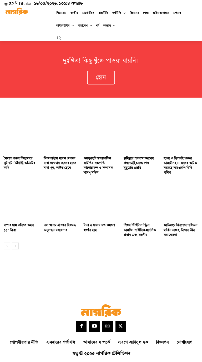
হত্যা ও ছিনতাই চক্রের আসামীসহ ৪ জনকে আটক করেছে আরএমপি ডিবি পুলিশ (180, 165)
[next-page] (15, 246)
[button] (59, 38)
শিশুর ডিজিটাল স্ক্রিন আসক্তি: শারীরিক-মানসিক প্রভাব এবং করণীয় (140, 230)
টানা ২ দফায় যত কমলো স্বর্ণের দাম (99, 228)
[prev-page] (7, 246)
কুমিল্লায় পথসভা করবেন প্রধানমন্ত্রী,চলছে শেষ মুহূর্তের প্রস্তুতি (139, 163)
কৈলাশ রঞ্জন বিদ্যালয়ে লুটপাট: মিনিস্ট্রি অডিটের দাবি (19, 163)
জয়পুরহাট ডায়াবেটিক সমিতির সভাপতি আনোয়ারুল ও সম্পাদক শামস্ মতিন (98, 165)
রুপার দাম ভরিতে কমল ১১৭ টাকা (19, 228)
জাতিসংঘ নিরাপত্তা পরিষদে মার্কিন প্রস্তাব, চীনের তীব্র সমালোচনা (181, 230)
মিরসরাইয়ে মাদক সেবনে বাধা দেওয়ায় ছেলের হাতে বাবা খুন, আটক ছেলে (60, 163)
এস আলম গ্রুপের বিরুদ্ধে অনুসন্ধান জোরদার (60, 228)
